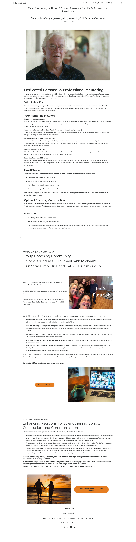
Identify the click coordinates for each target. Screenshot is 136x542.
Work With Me (105, 3)
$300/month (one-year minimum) (46, 222)
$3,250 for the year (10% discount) (48, 225)
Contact (90, 3)
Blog (44, 529)
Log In (96, 3)
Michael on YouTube (55, 529)
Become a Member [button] (45, 395)
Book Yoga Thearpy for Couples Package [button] (91, 501)
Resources (117, 3)
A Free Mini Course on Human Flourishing (78, 529)
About (83, 3)
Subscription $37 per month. (33, 373)
